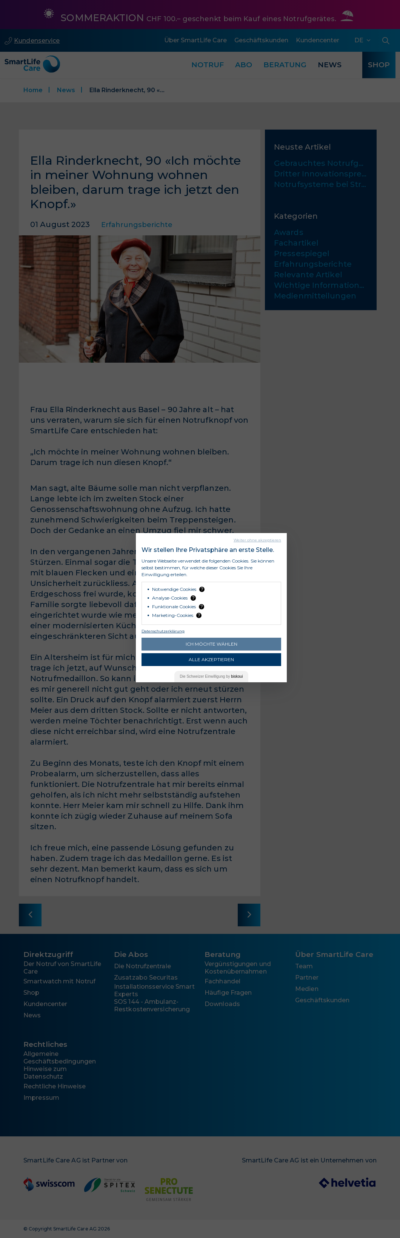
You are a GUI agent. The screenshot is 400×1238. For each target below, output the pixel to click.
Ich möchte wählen (211, 644)
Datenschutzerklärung (163, 631)
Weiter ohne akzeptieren (257, 540)
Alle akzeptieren (211, 659)
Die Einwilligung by (211, 676)
